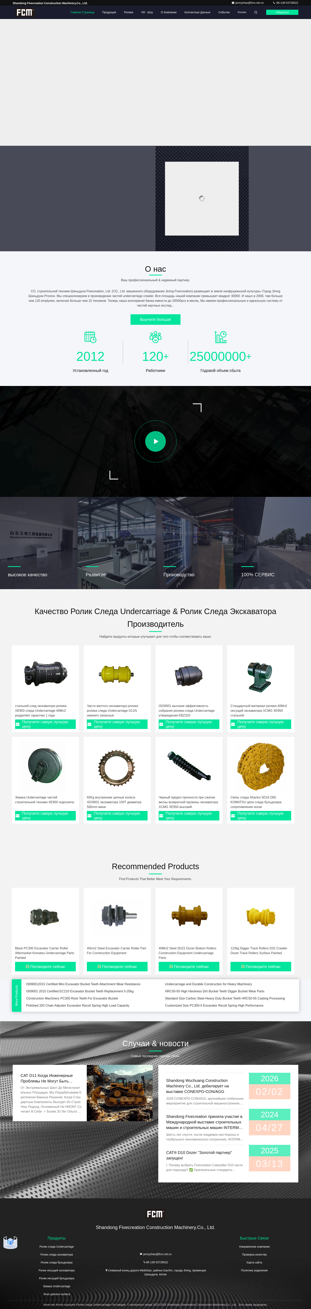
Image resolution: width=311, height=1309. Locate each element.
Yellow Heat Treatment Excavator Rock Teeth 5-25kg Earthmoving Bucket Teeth (82, 982)
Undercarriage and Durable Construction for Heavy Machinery (208, 989)
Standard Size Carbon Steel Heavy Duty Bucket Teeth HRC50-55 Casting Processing (225, 1003)
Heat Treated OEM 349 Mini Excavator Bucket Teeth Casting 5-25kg (213, 982)
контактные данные (197, 12)
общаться (282, 12)
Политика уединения (254, 1270)
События (224, 12)
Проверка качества (254, 1254)
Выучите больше (155, 319)
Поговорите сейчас (45, 966)
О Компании (169, 12)
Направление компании (254, 1246)
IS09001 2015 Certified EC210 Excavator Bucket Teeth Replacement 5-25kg (79, 996)
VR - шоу (147, 12)
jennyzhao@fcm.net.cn (248, 2)
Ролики (128, 12)
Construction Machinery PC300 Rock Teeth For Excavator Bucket (72, 1003)
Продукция (109, 12)
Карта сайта (254, 1262)
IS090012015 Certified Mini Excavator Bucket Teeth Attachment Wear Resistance (83, 989)
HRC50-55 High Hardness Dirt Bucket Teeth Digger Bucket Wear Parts (214, 996)
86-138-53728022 (285, 2)
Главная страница (82, 12)
